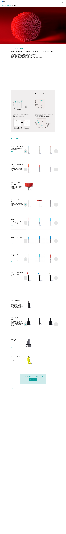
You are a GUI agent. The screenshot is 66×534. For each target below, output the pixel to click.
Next (56, 151)
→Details (12, 151)
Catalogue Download (33, 379)
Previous (25, 151)
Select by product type (8, 5)
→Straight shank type (14, 327)
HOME (3, 5)
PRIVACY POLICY (13, 388)
